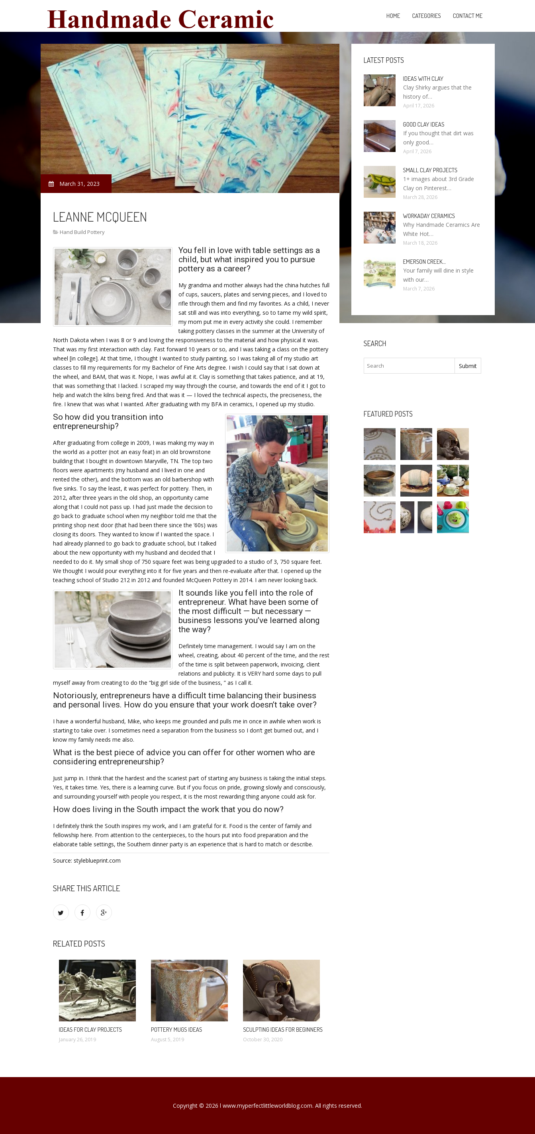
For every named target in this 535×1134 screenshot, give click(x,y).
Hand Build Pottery (82, 232)
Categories (426, 15)
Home (393, 15)
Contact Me (468, 15)
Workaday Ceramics (429, 216)
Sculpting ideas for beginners (283, 1029)
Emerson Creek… (424, 261)
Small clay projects (430, 170)
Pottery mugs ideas (176, 1029)
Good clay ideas (424, 124)
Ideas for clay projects (90, 1029)
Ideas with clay (423, 78)
